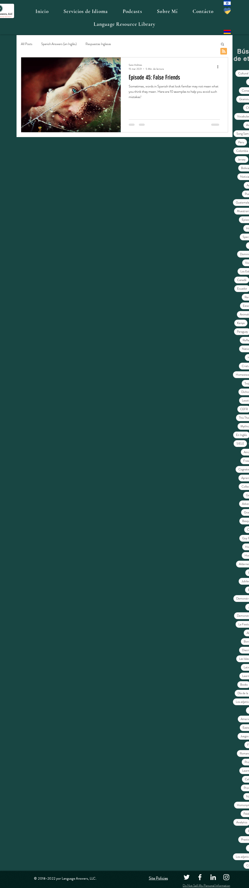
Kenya (241, 323)
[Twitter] (187, 877)
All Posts (26, 44)
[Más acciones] (219, 67)
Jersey (241, 159)
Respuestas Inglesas (98, 44)
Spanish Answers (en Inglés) (59, 44)
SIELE (240, 443)
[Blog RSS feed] (223, 51)
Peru (241, 142)
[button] (85, 11)
